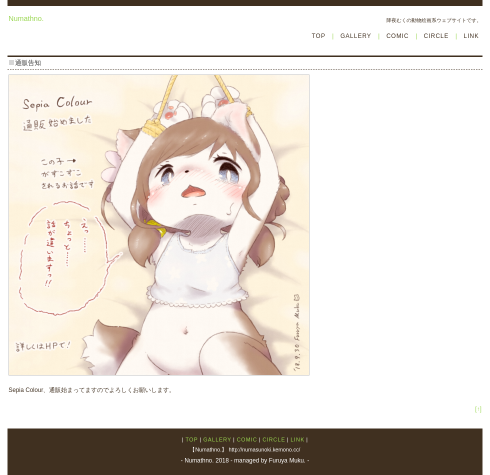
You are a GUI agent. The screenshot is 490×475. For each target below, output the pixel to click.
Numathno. (26, 18)
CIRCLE (436, 36)
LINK (471, 36)
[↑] (478, 409)
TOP (318, 36)
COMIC (397, 36)
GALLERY (356, 36)
